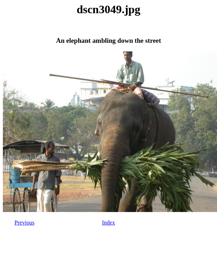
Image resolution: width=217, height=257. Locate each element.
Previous (25, 223)
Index (108, 223)
